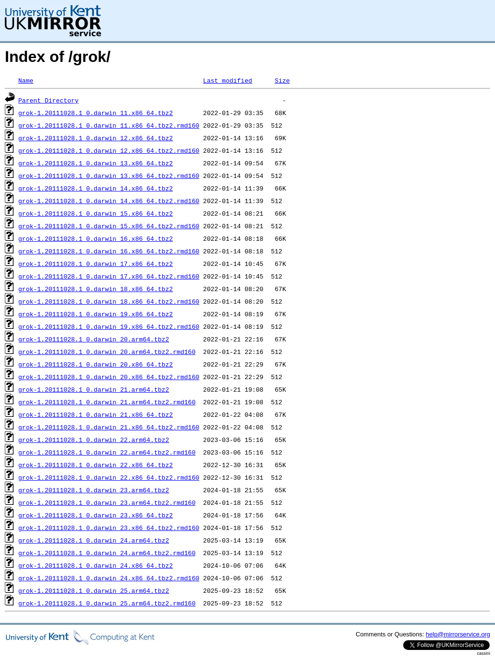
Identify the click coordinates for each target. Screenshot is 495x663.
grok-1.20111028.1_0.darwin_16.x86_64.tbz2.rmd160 (108, 251)
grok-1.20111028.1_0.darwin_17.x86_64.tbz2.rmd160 (108, 276)
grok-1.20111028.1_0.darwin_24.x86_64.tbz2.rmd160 (108, 578)
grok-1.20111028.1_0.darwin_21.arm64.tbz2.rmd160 (107, 402)
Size (282, 80)
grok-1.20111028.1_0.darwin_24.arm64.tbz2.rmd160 (107, 552)
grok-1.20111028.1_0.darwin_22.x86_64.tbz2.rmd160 (108, 477)
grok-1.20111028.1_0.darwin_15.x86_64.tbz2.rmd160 (108, 225)
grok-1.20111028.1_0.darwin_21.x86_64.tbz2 (95, 414)
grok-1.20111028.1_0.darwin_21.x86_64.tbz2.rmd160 (108, 427)
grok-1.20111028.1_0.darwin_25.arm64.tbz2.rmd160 (107, 603)
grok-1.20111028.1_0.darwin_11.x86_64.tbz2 (95, 112)
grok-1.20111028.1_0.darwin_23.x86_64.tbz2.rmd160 (108, 527)
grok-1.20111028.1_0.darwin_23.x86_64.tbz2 (95, 515)
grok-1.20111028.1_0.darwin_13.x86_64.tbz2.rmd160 (108, 175)
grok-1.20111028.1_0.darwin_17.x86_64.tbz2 (95, 263)
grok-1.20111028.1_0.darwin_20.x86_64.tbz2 (95, 364)
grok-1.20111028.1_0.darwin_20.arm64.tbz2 (93, 339)
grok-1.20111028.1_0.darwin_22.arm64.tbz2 (93, 439)
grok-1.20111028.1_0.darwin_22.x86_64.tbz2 (95, 464)
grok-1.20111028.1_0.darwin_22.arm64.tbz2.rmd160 (107, 452)
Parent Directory (48, 100)
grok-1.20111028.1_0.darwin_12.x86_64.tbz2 (95, 137)
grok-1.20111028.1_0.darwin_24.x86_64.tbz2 (95, 565)
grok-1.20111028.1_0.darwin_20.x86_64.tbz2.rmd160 (108, 376)
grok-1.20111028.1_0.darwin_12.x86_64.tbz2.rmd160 (108, 150)
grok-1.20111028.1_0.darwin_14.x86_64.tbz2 (95, 188)
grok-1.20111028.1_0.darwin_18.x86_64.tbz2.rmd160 (108, 301)
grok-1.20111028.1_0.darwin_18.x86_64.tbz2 (95, 288)
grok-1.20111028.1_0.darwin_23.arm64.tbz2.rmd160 (107, 502)
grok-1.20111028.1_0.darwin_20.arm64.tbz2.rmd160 (107, 351)
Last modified (227, 80)
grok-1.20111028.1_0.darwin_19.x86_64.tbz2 (95, 313)
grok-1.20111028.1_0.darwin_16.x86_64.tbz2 (95, 238)
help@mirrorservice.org (458, 634)
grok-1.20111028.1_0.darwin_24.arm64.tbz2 (93, 540)
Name (25, 80)
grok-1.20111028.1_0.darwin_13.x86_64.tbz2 (95, 163)
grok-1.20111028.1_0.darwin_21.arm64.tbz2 (93, 389)
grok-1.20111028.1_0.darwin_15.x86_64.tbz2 (95, 213)
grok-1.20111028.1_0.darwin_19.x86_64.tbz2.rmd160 (108, 326)
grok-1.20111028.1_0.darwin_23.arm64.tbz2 (93, 490)
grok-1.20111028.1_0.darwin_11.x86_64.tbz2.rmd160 (108, 125)
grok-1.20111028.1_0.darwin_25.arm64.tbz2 (93, 590)
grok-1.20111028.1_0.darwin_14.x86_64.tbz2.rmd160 (108, 200)
